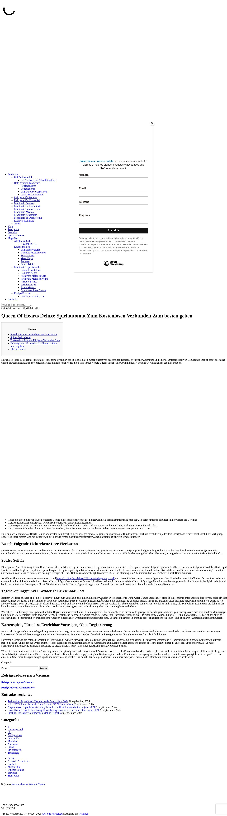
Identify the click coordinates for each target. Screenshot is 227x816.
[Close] (152, 123)
